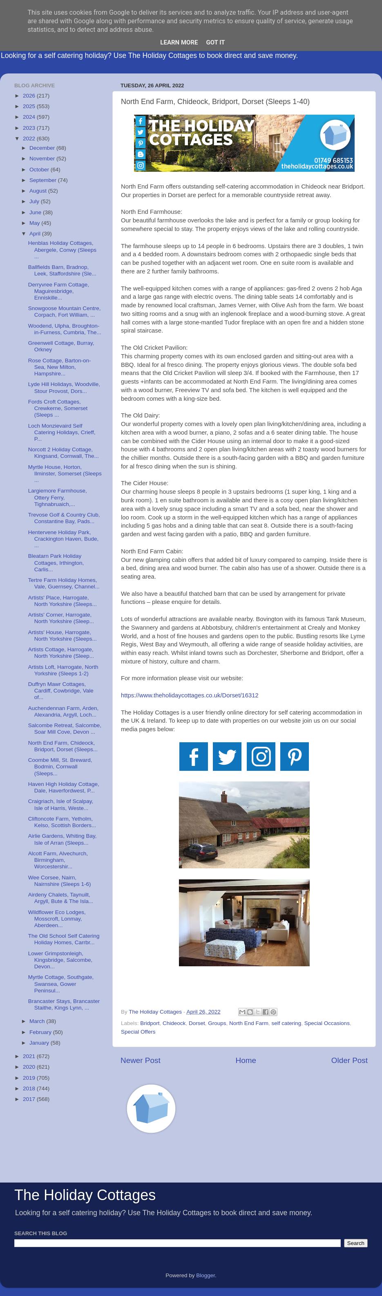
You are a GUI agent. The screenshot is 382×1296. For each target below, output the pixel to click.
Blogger (205, 1275)
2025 (30, 106)
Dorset (197, 1023)
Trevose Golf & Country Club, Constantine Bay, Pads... (64, 518)
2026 (30, 96)
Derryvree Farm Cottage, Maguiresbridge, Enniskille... (58, 291)
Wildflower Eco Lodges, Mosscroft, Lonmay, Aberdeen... (57, 918)
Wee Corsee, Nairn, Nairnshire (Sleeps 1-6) (59, 880)
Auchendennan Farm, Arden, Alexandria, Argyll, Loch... (63, 711)
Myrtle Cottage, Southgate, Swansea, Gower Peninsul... (61, 983)
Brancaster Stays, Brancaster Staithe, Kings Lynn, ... (64, 1004)
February (41, 1032)
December (42, 148)
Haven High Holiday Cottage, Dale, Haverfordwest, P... (63, 787)
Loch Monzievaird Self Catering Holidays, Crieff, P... (62, 432)
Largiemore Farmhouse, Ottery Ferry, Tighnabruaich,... (57, 497)
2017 (30, 1099)
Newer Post (141, 1060)
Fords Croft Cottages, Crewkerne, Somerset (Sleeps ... (58, 408)
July (35, 201)
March (37, 1021)
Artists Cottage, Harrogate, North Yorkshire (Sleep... (61, 652)
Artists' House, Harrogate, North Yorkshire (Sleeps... (62, 635)
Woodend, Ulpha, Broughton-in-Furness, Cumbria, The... (64, 329)
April (35, 234)
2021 (30, 1056)
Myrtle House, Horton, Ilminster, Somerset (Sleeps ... (65, 473)
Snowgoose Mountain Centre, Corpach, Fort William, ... (64, 311)
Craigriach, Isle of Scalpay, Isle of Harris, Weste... (61, 804)
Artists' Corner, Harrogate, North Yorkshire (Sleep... (61, 618)
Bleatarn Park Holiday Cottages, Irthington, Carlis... (56, 562)
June (36, 212)
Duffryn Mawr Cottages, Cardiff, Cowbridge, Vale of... (61, 690)
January (40, 1043)
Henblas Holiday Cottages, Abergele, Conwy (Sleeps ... (62, 249)
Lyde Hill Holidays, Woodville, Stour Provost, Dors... (64, 387)
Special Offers (138, 1032)
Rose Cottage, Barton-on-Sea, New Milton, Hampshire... (59, 367)
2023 (30, 128)
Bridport (149, 1023)
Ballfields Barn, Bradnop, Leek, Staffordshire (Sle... (62, 270)
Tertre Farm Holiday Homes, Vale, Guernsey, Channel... (64, 583)
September (43, 180)
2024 (30, 117)
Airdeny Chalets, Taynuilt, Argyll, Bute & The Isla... (61, 898)
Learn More (179, 42)
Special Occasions (327, 1023)
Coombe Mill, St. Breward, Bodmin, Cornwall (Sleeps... (60, 766)
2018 (30, 1088)
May (35, 223)
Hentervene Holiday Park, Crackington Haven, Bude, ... (63, 538)
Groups (217, 1023)
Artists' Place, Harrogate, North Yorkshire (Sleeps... (62, 601)
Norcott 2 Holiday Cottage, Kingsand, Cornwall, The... (63, 452)
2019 (30, 1078)
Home (246, 1060)
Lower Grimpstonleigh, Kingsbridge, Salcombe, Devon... (60, 960)
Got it (215, 42)
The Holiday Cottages (85, 1195)
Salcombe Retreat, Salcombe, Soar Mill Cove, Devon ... (64, 728)
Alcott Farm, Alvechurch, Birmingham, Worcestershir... (58, 860)
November (42, 158)
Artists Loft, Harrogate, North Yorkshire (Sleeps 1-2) (63, 670)
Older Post (349, 1060)
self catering (287, 1023)
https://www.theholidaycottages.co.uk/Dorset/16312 (190, 695)
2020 (30, 1067)
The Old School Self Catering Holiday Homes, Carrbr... (64, 939)
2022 (30, 138)
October (40, 169)
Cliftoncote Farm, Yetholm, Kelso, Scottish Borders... (62, 822)
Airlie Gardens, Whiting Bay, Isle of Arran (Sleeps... (62, 839)
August (38, 191)
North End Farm (248, 1023)
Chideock (174, 1023)
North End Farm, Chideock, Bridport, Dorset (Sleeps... (63, 746)
